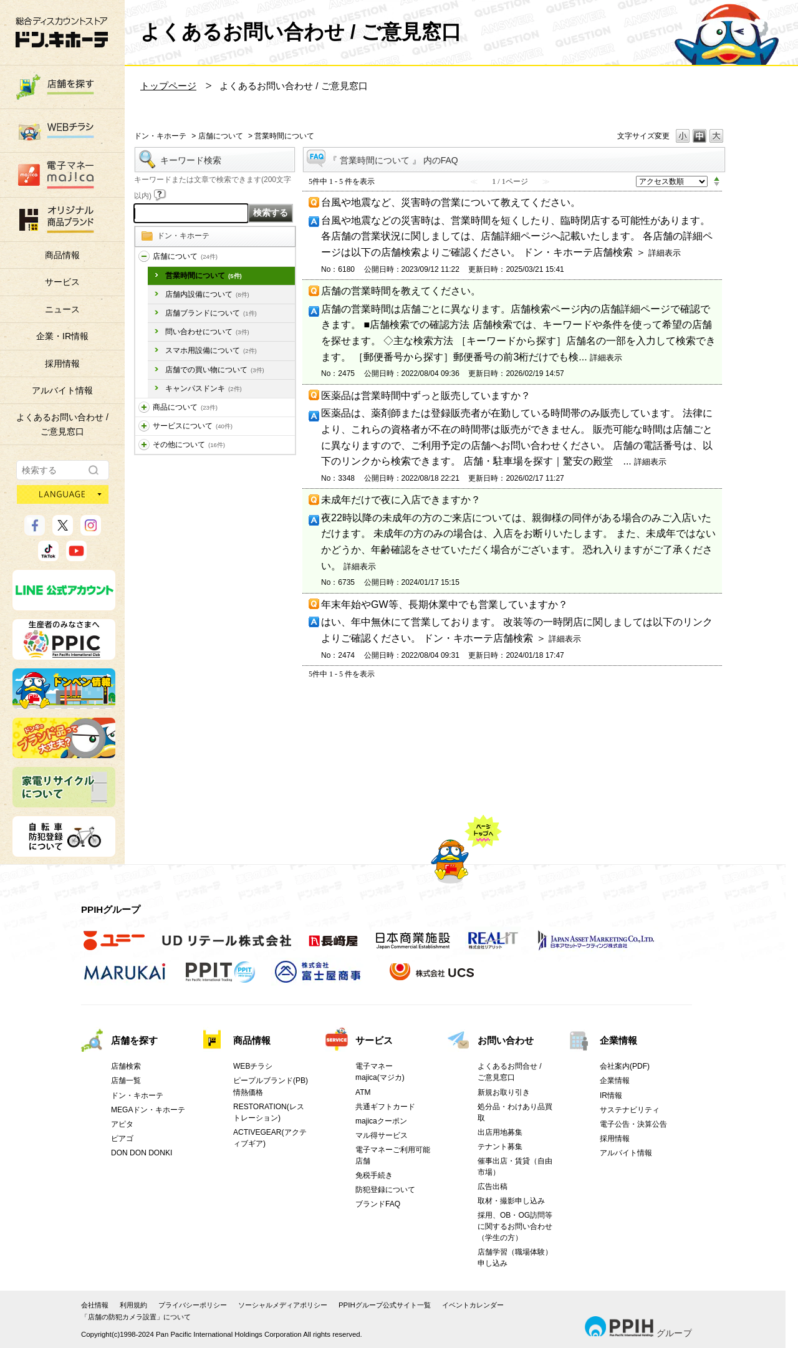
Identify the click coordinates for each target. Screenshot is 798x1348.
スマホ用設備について (211, 350)
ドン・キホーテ (160, 136)
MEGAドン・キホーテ (148, 1109)
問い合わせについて (207, 331)
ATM (363, 1092)
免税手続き (374, 1175)
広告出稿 (492, 1186)
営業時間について (203, 275)
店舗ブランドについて (211, 313)
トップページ (168, 85)
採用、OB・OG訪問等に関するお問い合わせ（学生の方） (515, 1226)
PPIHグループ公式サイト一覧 (385, 1305)
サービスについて (193, 425)
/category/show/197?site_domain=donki (144, 256)
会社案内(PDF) (625, 1066)
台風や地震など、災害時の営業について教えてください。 (450, 202)
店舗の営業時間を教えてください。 (401, 291)
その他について (189, 444)
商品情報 (62, 255)
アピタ (122, 1124)
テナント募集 (500, 1146)
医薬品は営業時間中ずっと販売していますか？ (426, 395)
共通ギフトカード (385, 1106)
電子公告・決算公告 (633, 1124)
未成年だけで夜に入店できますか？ (401, 499)
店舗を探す (134, 1040)
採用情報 (62, 363)
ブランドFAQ (377, 1204)
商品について (185, 407)
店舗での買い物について (214, 369)
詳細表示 (664, 253)
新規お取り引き (504, 1092)
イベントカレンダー (473, 1305)
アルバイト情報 (62, 390)
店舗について (220, 136)
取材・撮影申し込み (511, 1200)
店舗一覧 (126, 1080)
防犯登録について (385, 1189)
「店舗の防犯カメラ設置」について (136, 1317)
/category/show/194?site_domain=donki (144, 445)
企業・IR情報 (62, 336)
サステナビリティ (630, 1109)
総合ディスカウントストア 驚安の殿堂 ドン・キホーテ (62, 32)
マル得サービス (381, 1135)
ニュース (62, 309)
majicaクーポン (381, 1121)
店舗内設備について (207, 294)
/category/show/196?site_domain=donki (144, 426)
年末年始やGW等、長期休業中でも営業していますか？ (444, 604)
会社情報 (94, 1305)
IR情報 (611, 1095)
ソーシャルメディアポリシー (282, 1305)
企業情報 (618, 1040)
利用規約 (133, 1305)
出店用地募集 (500, 1132)
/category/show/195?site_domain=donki (144, 407)
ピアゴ (122, 1138)
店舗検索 (126, 1066)
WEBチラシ (252, 1066)
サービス (62, 282)
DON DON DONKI (141, 1152)
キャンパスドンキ (203, 388)
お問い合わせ (506, 1040)
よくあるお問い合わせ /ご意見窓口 (62, 424)
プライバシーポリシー (192, 1305)
